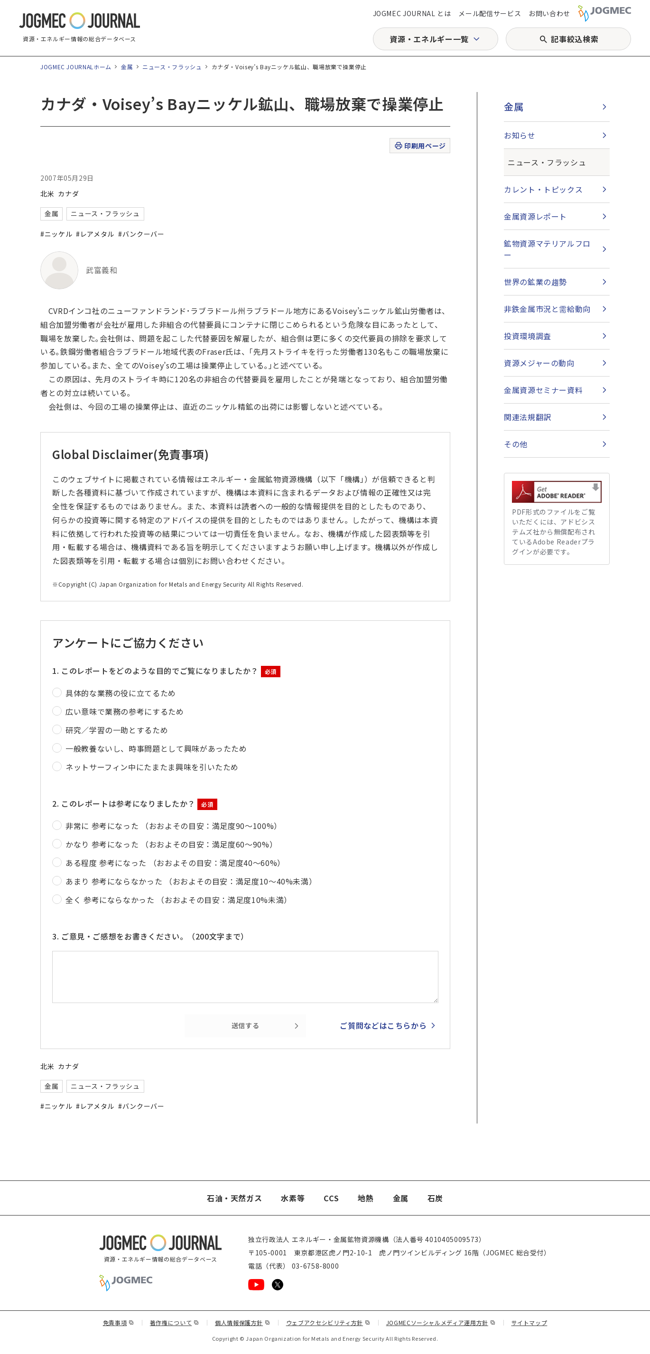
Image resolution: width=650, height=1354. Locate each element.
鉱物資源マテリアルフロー (547, 249)
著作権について (174, 1322)
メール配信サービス (489, 13)
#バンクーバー (141, 234)
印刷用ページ (420, 146)
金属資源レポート (535, 216)
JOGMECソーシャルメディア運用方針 (441, 1322)
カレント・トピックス (543, 189)
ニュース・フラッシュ (172, 67)
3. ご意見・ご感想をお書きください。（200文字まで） (150, 936)
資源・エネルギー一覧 (429, 39)
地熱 (365, 1198)
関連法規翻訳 (527, 417)
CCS (331, 1198)
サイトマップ (529, 1322)
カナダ (68, 193)
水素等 (293, 1198)
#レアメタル (95, 234)
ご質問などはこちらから (383, 1025)
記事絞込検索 (574, 39)
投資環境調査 (527, 335)
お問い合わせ (549, 13)
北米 (47, 193)
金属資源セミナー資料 (543, 390)
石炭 (435, 1198)
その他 (516, 444)
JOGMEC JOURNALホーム (75, 67)
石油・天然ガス (234, 1198)
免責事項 (118, 1322)
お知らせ (520, 135)
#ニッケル (56, 234)
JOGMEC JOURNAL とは (412, 13)
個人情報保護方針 (242, 1322)
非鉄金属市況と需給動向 (547, 308)
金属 (127, 67)
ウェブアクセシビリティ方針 (328, 1322)
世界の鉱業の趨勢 (535, 281)
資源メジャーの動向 (539, 362)
